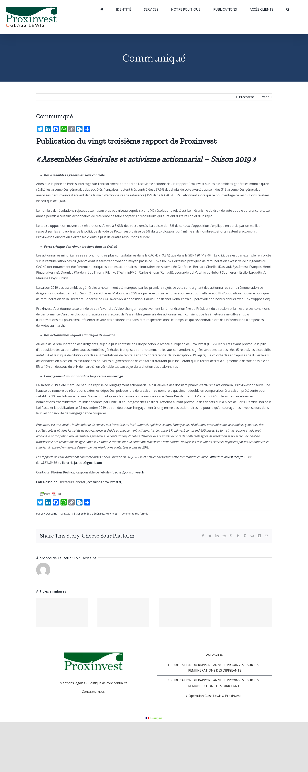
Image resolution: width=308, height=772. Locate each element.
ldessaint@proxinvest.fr (104, 482)
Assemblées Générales (90, 513)
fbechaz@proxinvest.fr (128, 472)
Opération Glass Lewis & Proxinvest (215, 696)
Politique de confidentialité (107, 683)
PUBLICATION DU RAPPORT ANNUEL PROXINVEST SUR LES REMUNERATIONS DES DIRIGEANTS (214, 668)
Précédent (246, 97)
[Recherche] (287, 9)
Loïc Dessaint (49, 513)
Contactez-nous (93, 691)
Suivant (263, 97)
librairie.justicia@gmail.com (82, 462)
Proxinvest (111, 513)
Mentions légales (72, 683)
